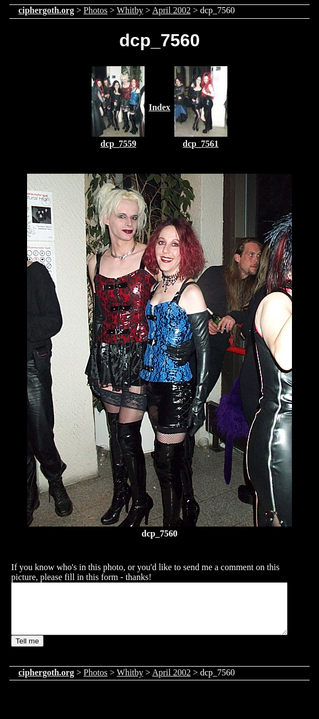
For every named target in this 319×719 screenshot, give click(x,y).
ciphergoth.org (46, 10)
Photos (95, 10)
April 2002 (171, 10)
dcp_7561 (201, 143)
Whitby (130, 10)
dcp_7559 (118, 143)
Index (159, 107)
